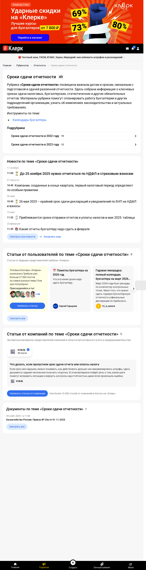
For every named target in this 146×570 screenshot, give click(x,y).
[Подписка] (44, 565)
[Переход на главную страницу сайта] (13, 48)
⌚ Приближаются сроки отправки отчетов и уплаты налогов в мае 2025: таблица (75, 217)
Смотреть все (17, 318)
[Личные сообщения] (127, 48)
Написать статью (27, 305)
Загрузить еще (50, 236)
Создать (73, 564)
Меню (131, 565)
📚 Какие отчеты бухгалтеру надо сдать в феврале (52, 229)
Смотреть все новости (22, 236)
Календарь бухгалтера (29, 120)
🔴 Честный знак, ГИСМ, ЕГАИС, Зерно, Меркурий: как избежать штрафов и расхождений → (71, 57)
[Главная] (15, 565)
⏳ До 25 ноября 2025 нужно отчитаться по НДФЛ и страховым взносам (74, 173)
